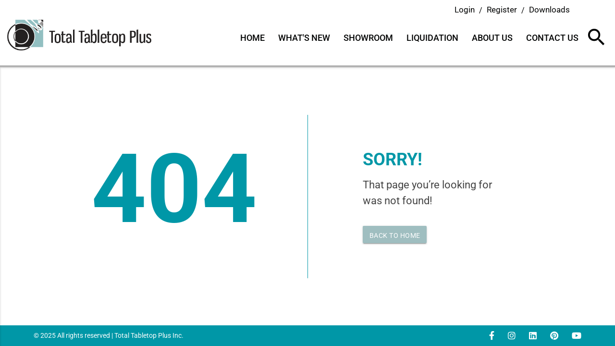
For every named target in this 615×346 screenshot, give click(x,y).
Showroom (368, 38)
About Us (492, 38)
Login (465, 9)
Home (252, 38)
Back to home (394, 235)
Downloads (549, 9)
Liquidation (432, 38)
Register (502, 9)
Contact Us (552, 38)
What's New (304, 38)
